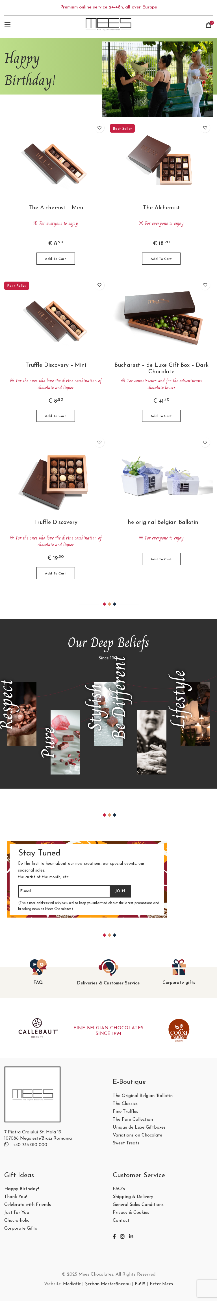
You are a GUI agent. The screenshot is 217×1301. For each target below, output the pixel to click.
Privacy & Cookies (131, 1213)
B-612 (140, 1284)
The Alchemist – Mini (56, 208)
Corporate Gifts (20, 1228)
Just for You (16, 1213)
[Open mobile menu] (7, 24)
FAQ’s (119, 1189)
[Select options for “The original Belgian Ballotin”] (161, 559)
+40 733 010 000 (30, 1145)
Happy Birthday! (21, 1189)
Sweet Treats (126, 1143)
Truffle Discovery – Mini (55, 365)
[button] (55, 259)
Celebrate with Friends (27, 1205)
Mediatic (72, 1284)
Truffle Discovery (55, 522)
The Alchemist (161, 208)
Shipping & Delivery (133, 1197)
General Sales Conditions (138, 1205)
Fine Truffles (125, 1112)
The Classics (125, 1104)
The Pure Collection (133, 1120)
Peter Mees (161, 1284)
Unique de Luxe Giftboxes (139, 1127)
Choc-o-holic (16, 1221)
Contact (121, 1221)
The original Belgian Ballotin (161, 522)
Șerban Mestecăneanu (108, 1284)
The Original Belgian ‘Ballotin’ (143, 1096)
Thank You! (15, 1197)
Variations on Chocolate (137, 1135)
